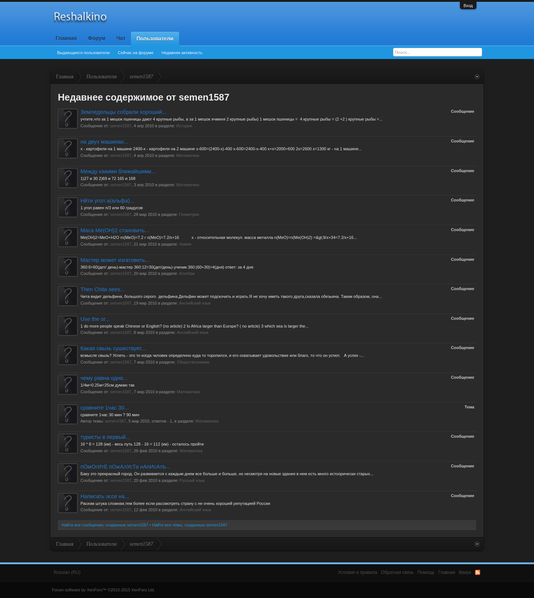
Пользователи (154, 39)
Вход (468, 5)
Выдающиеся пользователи (83, 52)
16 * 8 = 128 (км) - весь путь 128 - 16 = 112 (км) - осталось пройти (142, 444)
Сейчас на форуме (136, 52)
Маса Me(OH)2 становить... (114, 230)
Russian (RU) (67, 572)
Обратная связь (397, 572)
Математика (187, 155)
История (184, 126)
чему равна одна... (104, 378)
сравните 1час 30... (104, 408)
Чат (120, 38)
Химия (185, 244)
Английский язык (195, 303)
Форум (96, 38)
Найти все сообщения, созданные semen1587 (105, 525)
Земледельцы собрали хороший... (123, 112)
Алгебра (187, 273)
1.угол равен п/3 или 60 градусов (111, 208)
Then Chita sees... (102, 289)
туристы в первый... (105, 437)
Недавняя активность (182, 52)
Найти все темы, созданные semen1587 (189, 525)
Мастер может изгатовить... (114, 260)
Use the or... (95, 319)
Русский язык (192, 480)
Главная (66, 38)
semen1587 (121, 126)
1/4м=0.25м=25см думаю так (107, 385)
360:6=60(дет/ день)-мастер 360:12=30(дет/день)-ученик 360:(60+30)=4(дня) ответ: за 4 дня (166, 267)
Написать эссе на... (104, 496)
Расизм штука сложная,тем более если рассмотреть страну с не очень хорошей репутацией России (175, 503)
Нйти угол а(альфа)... (107, 201)
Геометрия (189, 214)
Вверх (465, 572)
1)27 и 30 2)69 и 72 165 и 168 (107, 178)
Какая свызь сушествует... (113, 348)
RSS (477, 572)
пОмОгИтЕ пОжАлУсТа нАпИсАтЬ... (125, 467)
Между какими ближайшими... (118, 171)
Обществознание (193, 362)
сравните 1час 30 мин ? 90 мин (109, 415)
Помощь (425, 572)
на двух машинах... (104, 142)
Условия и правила (357, 572)
